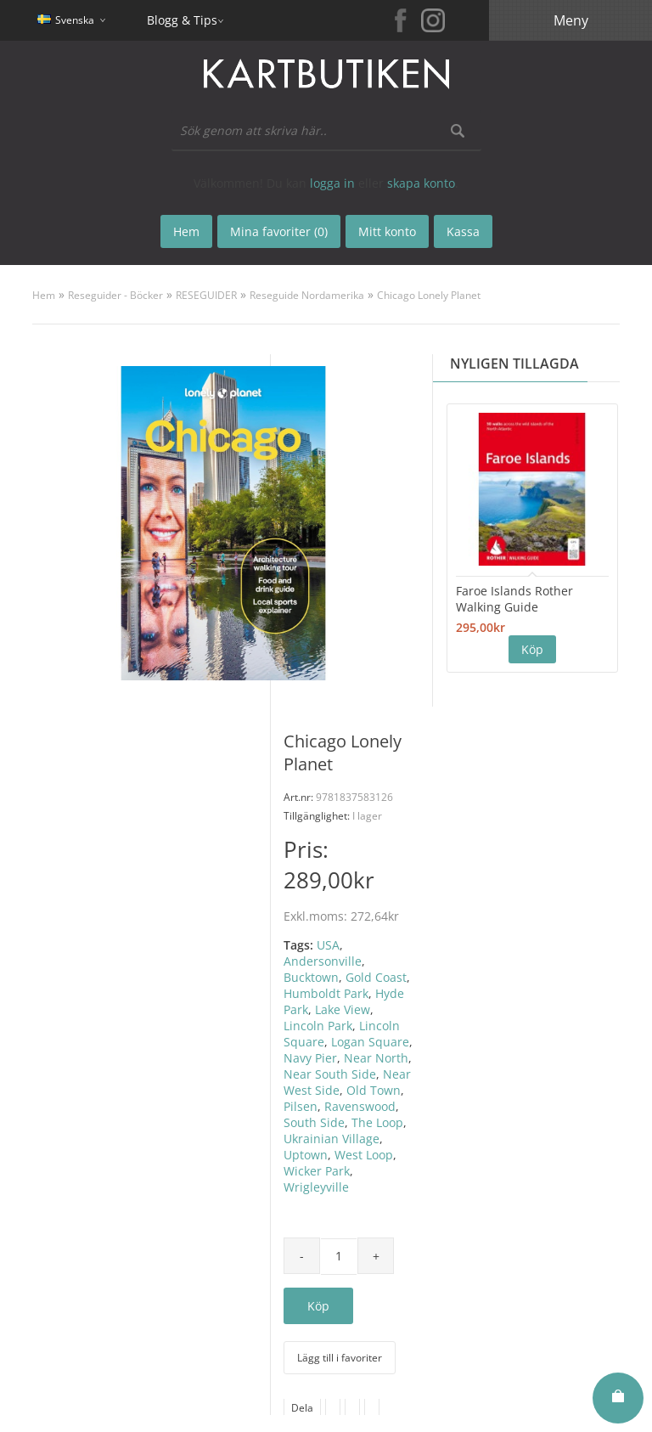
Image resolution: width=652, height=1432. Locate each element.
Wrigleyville (316, 1187)
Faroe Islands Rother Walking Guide (514, 599)
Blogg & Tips (182, 20)
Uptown (306, 1155)
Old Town (373, 1090)
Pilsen (301, 1106)
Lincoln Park (318, 1026)
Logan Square (370, 1042)
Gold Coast (376, 977)
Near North (376, 1058)
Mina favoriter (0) (279, 231)
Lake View (342, 1009)
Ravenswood (360, 1106)
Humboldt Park (326, 993)
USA (328, 945)
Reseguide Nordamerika (307, 295)
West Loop (363, 1155)
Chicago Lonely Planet (429, 295)
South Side (314, 1122)
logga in (332, 183)
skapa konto (421, 183)
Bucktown (311, 977)
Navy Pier (310, 1058)
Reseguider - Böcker (115, 295)
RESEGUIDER (206, 295)
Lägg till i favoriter (339, 1357)
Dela (302, 1408)
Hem (43, 295)
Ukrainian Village (331, 1138)
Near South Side (330, 1074)
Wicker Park (317, 1171)
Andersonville (323, 961)
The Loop (377, 1122)
